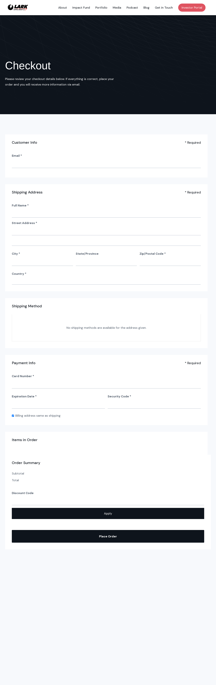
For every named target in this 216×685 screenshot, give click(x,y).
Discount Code (23, 493)
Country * (19, 274)
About (62, 8)
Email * (17, 156)
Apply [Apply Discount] (108, 513)
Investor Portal (192, 8)
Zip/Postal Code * (153, 254)
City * (16, 254)
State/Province (87, 254)
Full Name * (20, 205)
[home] (17, 8)
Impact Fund (81, 8)
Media (117, 8)
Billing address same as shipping (38, 416)
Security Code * (119, 396)
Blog (146, 8)
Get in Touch (164, 8)
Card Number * (23, 376)
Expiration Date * (24, 396)
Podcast (132, 8)
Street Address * (24, 223)
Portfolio (101, 8)
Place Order (108, 536)
